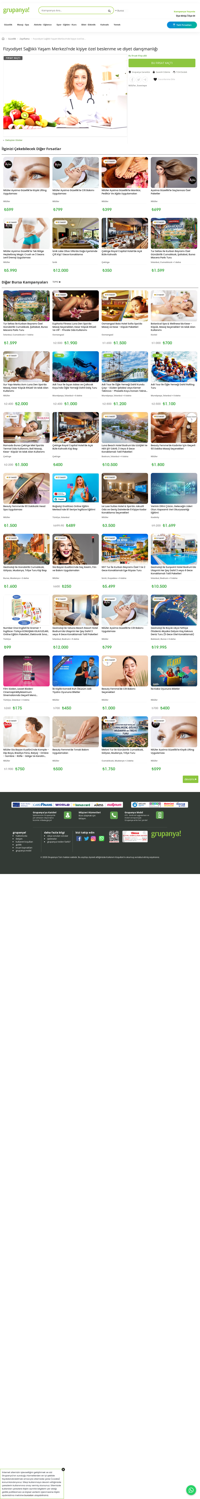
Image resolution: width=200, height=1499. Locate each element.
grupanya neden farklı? (58, 841)
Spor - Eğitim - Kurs (67, 24)
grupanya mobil (23, 850)
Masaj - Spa (23, 24)
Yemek (117, 24)
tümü (55, 281)
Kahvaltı (104, 24)
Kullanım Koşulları (114, 857)
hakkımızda (21, 835)
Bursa (119, 10)
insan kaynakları (24, 847)
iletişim (19, 838)
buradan (29, 1495)
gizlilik (19, 844)
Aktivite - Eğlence (42, 24)
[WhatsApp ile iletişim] (191, 1490)
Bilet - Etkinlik (88, 24)
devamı (190, 779)
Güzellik (8, 24)
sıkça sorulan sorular (57, 835)
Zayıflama (25, 38)
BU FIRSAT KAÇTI (162, 63)
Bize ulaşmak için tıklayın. (87, 817)
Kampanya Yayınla (184, 11)
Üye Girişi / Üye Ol (185, 15)
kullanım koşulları (24, 841)
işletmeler (52, 838)
